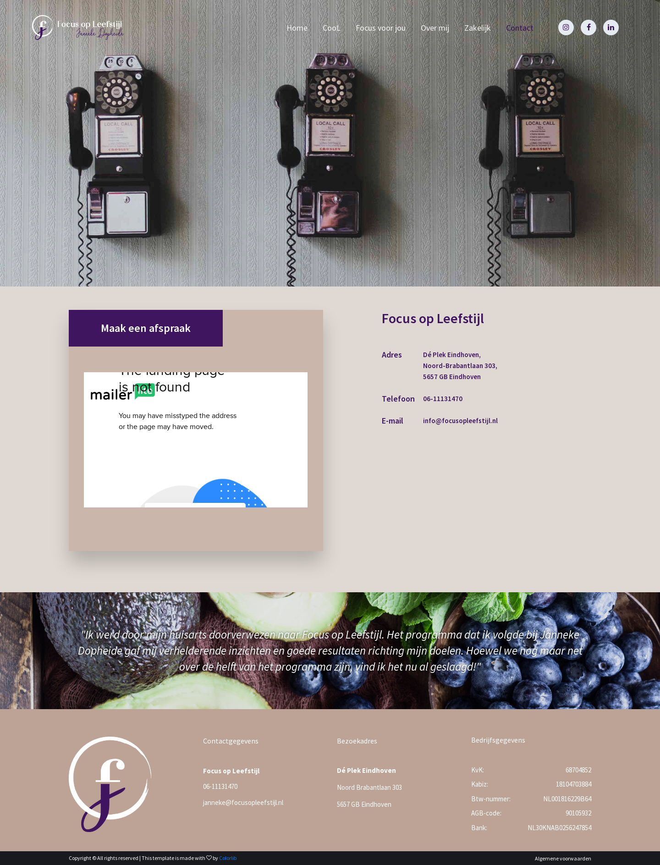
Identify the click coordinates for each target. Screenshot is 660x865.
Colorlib (227, 857)
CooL (332, 27)
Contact (520, 27)
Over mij (435, 27)
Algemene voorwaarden (563, 858)
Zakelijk (477, 27)
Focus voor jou (381, 27)
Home (297, 27)
